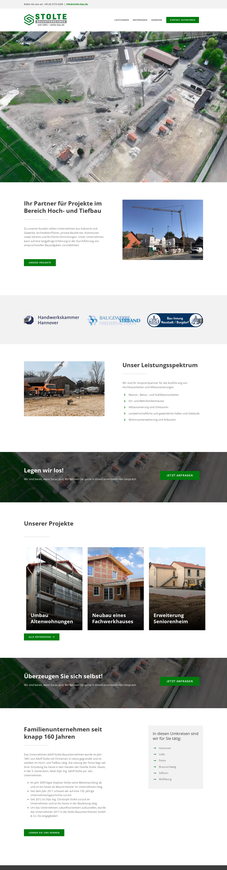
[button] (26, 320)
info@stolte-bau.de (77, 4)
